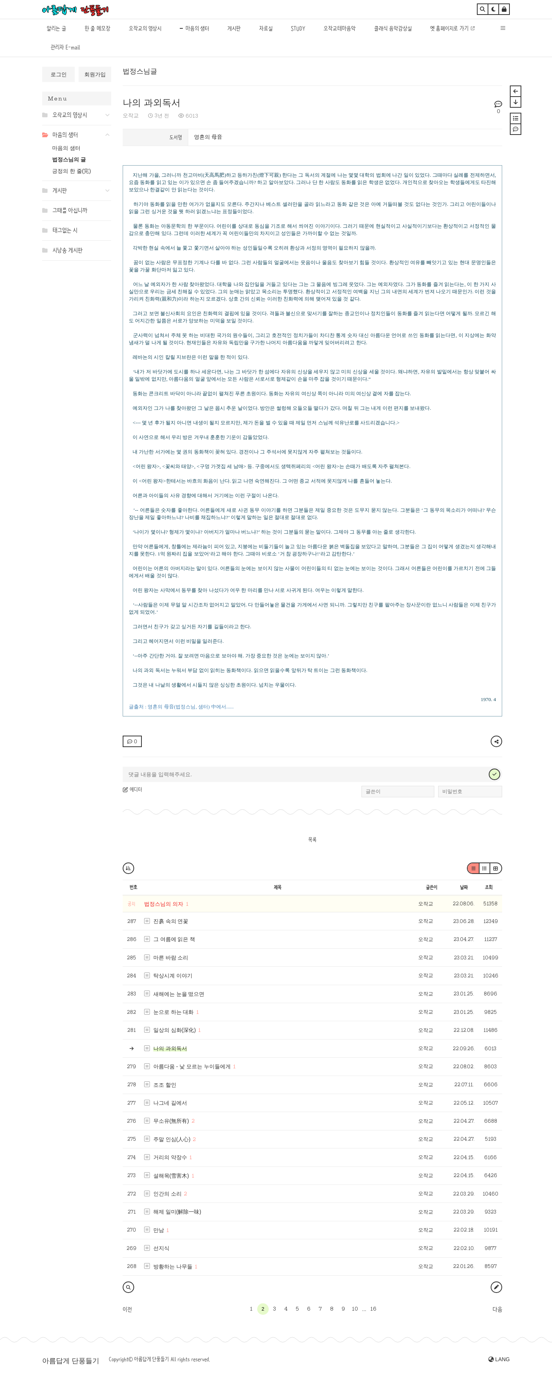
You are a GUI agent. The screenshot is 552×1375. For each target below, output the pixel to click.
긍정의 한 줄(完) (71, 171)
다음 (497, 1309)
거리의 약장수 (170, 1157)
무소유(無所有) (171, 1121)
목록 (312, 839)
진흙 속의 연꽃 (171, 921)
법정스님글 (140, 71)
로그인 (59, 74)
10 (355, 1309)
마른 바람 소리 (171, 957)
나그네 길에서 (170, 1103)
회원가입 (95, 74)
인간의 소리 (167, 1194)
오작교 (131, 115)
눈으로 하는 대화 (173, 1012)
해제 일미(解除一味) (177, 1212)
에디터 (132, 789)
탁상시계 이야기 (172, 976)
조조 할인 (164, 1085)
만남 (158, 1230)
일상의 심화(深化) (174, 1030)
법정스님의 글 (69, 159)
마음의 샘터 (66, 148)
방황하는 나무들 (172, 1266)
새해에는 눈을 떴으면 (179, 994)
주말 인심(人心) (172, 1139)
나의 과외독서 (152, 102)
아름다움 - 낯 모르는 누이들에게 (192, 1066)
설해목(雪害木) (171, 1176)
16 (373, 1309)
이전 (127, 1309)
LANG (499, 1359)
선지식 (161, 1248)
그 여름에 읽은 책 (174, 939)
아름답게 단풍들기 (70, 1361)
